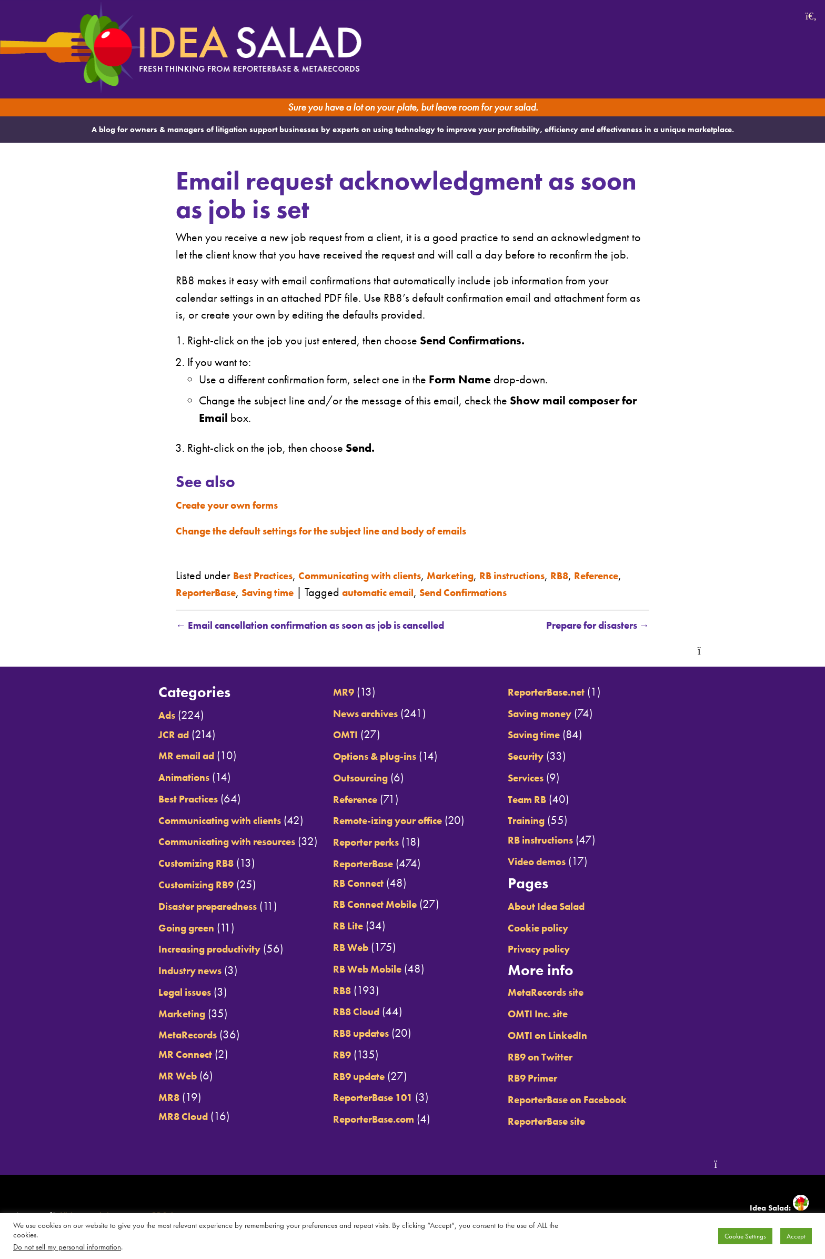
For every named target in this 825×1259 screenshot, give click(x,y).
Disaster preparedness (181, 906)
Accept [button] (796, 1236)
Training (541, 821)
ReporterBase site (565, 1121)
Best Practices (268, 574)
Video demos (554, 862)
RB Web (342, 947)
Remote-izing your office (385, 821)
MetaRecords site (564, 993)
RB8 (609, 574)
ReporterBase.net (565, 692)
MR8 (135, 1098)
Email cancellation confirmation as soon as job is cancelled (333, 625)
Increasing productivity (183, 950)
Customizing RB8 (167, 864)
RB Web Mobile (361, 969)
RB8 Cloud (348, 1012)
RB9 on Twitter (557, 1057)
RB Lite (338, 926)
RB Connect (350, 883)
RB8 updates (354, 1033)
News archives (360, 714)
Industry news (160, 971)
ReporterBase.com (369, 1119)
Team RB (542, 799)
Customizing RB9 (167, 885)
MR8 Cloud (151, 1117)
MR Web (145, 1076)
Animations (153, 777)
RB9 (331, 1055)
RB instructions (555, 574)
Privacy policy (556, 950)
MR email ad (155, 756)
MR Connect (153, 1054)
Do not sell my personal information (67, 1247)
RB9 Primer (549, 1079)
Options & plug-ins (370, 756)
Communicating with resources (203, 842)
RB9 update (351, 1076)
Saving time (339, 591)
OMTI (335, 735)
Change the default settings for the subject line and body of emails (347, 530)
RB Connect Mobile (369, 905)
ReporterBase (268, 591)
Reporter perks (359, 842)
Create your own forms (236, 504)
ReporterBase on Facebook (589, 1100)
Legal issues (154, 992)
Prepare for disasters (588, 625)
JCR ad (140, 735)
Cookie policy (555, 928)
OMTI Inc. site (555, 1014)
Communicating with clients (380, 574)
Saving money (557, 714)
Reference (201, 591)
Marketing (485, 574)
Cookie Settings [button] (745, 1236)
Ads (133, 715)
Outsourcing (353, 778)
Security (541, 756)
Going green (155, 928)
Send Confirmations (560, 591)
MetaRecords (157, 1035)
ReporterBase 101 (368, 1098)
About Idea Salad (565, 906)
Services (541, 778)
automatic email (461, 591)
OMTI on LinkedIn (565, 1035)
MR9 (333, 692)
